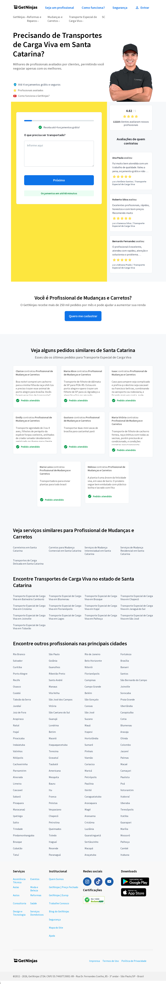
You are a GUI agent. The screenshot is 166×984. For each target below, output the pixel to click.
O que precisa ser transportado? (44, 135)
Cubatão (17, 848)
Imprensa (94, 960)
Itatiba (124, 816)
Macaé (123, 764)
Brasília (124, 660)
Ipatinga (18, 816)
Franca (52, 796)
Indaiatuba (19, 744)
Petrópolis (91, 777)
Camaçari (125, 770)
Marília (124, 828)
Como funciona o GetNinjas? (34, 95)
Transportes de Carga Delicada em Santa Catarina (28, 562)
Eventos (34, 879)
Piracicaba (18, 738)
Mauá (87, 725)
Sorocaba (125, 693)
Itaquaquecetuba (58, 744)
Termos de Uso (110, 960)
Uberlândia (126, 706)
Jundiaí (17, 706)
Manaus (53, 686)
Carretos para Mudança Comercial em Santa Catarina (65, 549)
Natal (16, 725)
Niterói (89, 667)
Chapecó (53, 816)
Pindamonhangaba (23, 835)
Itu (50, 790)
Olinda (124, 738)
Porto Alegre (20, 673)
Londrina (54, 725)
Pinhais (89, 751)
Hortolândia (91, 738)
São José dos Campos (60, 699)
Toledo (53, 835)
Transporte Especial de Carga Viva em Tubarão (29, 626)
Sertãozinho (91, 841)
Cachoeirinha (20, 764)
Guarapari (125, 822)
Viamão (89, 757)
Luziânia (89, 828)
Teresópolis (127, 809)
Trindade (18, 828)
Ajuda (52, 935)
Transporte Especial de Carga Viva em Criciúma (29, 607)
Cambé (124, 848)
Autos (16, 895)
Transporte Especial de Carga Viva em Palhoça (101, 617)
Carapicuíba (126, 712)
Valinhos (18, 751)
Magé (88, 809)
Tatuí (16, 854)
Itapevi (88, 731)
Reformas (35, 895)
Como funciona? (93, 7)
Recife (16, 680)
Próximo (59, 180)
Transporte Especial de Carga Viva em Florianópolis (65, 607)
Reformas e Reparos (34, 19)
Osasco (17, 686)
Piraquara (18, 803)
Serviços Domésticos (37, 913)
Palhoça (125, 841)
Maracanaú (19, 809)
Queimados (55, 828)
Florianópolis (92, 673)
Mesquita (54, 777)
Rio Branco (19, 654)
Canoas (89, 706)
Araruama (90, 816)
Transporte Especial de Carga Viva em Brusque (101, 597)
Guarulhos (54, 667)
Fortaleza (125, 654)
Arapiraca (18, 718)
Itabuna (124, 854)
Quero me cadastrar (83, 316)
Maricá (88, 770)
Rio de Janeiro (92, 654)
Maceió (53, 738)
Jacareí (124, 751)
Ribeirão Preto (57, 673)
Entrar (142, 7)
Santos (124, 673)
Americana (55, 770)
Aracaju (124, 731)
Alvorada (18, 777)
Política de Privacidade (133, 960)
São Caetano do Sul (59, 712)
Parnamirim (19, 770)
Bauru (52, 783)
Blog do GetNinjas (59, 911)
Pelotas (53, 803)
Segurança (120, 7)
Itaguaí (53, 841)
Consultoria (19, 903)
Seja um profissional (59, 7)
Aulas (16, 887)
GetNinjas (19, 17)
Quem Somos (56, 879)
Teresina (53, 751)
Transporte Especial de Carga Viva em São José (136, 617)
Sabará (17, 796)
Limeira (17, 783)
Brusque (17, 841)
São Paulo (54, 654)
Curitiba (17, 667)
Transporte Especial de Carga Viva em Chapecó (136, 597)
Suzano (89, 718)
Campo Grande (93, 686)
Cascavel (18, 790)
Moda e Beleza (34, 888)
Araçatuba (90, 854)
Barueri (124, 667)
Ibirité (88, 790)
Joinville (125, 686)
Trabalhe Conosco (59, 903)
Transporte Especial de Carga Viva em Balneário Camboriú (29, 597)
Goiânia (53, 660)
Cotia (123, 718)
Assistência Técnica (19, 880)
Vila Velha (54, 693)
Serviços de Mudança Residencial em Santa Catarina (132, 550)
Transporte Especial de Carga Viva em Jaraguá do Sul (136, 607)
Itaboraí (125, 796)
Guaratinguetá (93, 835)
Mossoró (125, 835)
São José (89, 712)
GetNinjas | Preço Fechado (63, 887)
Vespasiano (55, 809)
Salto (16, 822)
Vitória (52, 706)
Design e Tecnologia (19, 913)
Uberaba (125, 803)
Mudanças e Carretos (54, 19)
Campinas (90, 680)
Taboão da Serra (22, 699)
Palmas (124, 757)
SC (103, 17)
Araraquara (91, 803)
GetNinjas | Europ (58, 895)
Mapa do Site (56, 927)
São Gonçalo (92, 699)
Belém (88, 693)
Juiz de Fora (19, 712)
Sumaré (89, 744)
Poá (122, 783)
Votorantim (127, 790)
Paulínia (89, 783)
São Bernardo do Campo (133, 680)
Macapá (89, 848)
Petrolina (54, 822)
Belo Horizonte (93, 660)
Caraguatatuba (93, 796)
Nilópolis (18, 757)
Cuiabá (16, 693)
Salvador (18, 660)
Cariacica (90, 764)
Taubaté (53, 764)
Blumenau (126, 725)
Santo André (55, 680)
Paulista (125, 777)
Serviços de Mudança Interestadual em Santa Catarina (98, 550)
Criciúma (89, 822)
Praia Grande (127, 699)
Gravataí (53, 757)
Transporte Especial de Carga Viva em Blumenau (65, 597)
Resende (53, 848)
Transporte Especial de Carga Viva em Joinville (29, 617)
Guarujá (53, 718)
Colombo (125, 744)
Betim (52, 731)
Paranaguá (55, 854)
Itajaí (16, 731)
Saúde (33, 903)
